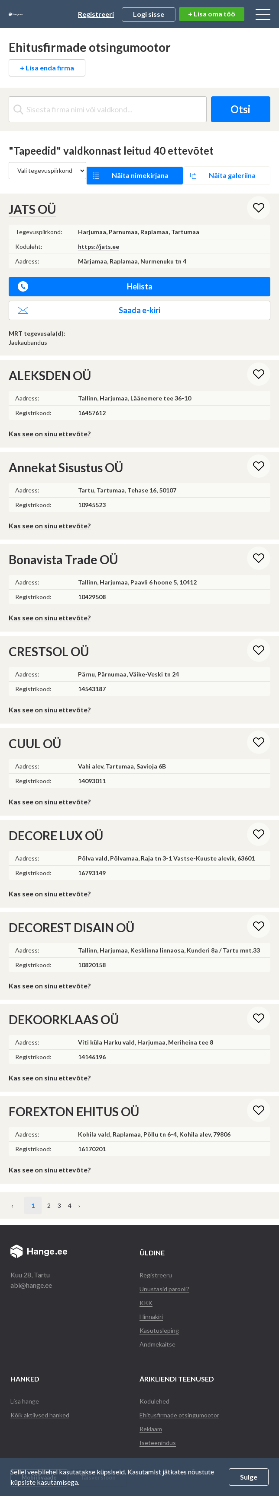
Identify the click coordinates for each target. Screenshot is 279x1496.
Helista (85, 276)
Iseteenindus (158, 1432)
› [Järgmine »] (119, 1195)
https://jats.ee (98, 236)
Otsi (235, 109)
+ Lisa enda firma (47, 68)
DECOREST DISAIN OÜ (71, 917)
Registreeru (157, 1265)
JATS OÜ (32, 199)
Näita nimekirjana (139, 170)
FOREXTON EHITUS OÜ (74, 1101)
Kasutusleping (161, 1320)
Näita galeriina (216, 170)
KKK (147, 1292)
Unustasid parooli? (167, 1278)
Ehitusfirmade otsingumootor (183, 1405)
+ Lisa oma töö (211, 14)
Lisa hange (25, 1391)
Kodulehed (156, 1391)
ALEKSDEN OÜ (50, 365)
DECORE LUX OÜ (56, 825)
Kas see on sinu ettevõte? (50, 423)
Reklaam (152, 1418)
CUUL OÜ (35, 733)
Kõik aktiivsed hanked (43, 1405)
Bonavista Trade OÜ (63, 549)
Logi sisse (148, 14)
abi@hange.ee (31, 1275)
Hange (37, 14)
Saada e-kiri (89, 300)
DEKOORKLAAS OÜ (64, 1009)
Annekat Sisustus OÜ (66, 457)
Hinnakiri (153, 1306)
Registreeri (96, 14)
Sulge (248, 1477)
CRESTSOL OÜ (49, 641)
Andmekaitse (159, 1334)
